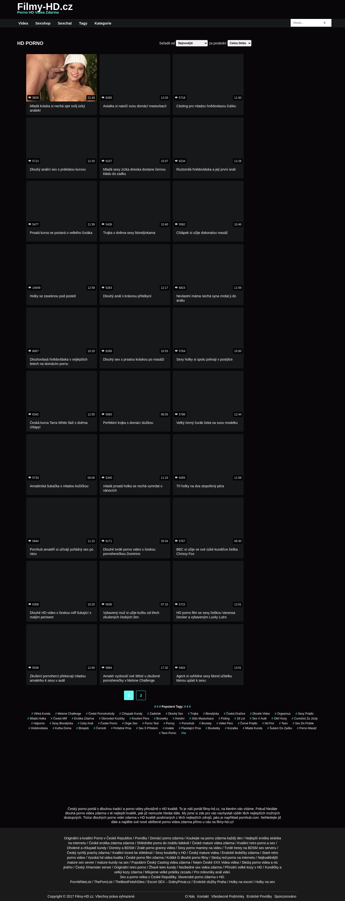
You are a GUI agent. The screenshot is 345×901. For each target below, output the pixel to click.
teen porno (167, 733)
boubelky (171, 853)
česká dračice (234, 713)
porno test (150, 723)
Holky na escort (241, 882)
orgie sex (129, 723)
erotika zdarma (83, 718)
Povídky (141, 838)
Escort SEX (156, 882)
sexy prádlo (305, 713)
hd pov (268, 723)
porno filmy (200, 858)
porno (167, 838)
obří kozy (279, 718)
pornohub (186, 723)
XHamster (93, 867)
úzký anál (85, 723)
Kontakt (203, 896)
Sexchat (65, 23)
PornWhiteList (80, 882)
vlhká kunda (40, 713)
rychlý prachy (87, 853)
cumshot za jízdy (305, 718)
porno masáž (307, 728)
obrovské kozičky (112, 718)
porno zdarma (215, 838)
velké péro (224, 723)
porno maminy (197, 848)
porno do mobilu (165, 843)
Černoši (100, 728)
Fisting (224, 718)
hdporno (38, 723)
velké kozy (246, 867)
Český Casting (158, 862)
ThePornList (103, 882)
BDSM (129, 848)
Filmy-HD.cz (45, 9)
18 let (239, 718)
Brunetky (161, 718)
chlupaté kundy (94, 848)
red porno (229, 858)
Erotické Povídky (259, 896)
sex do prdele (303, 723)
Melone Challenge (68, 713)
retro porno (257, 843)
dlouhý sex (174, 713)
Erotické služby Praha (210, 882)
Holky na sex (265, 882)
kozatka (231, 728)
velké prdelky (169, 872)
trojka (193, 713)
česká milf (59, 718)
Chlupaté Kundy (130, 713)
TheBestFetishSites (130, 882)
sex (198, 867)
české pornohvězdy (100, 713)
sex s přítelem (147, 728)
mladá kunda (253, 728)
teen (283, 723)
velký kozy (122, 872)
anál (218, 872)
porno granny (156, 848)
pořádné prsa (121, 728)
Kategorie (103, 23)
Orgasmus (283, 713)
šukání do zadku (279, 728)
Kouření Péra (139, 718)
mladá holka (36, 718)
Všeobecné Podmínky (227, 896)
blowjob (82, 728)
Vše (183, 733)
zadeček (154, 713)
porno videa (261, 862)
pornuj (169, 723)
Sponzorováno (285, 896)
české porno (107, 723)
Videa (23, 23)
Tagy (83, 23)
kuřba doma (62, 728)
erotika (264, 838)
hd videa (106, 858)
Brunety (205, 723)
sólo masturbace (201, 718)
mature (208, 843)
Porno (98, 838)
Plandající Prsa (190, 728)
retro (133, 867)
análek (168, 728)
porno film (144, 858)
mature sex (75, 862)
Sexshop (43, 23)
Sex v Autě (258, 718)
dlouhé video (260, 713)
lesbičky (241, 853)
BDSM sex (256, 848)
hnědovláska (38, 728)
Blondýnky (211, 713)
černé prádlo (247, 723)
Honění (179, 718)
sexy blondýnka (61, 723)
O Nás (190, 896)
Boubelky (213, 728)
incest (128, 853)
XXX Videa (222, 862)
